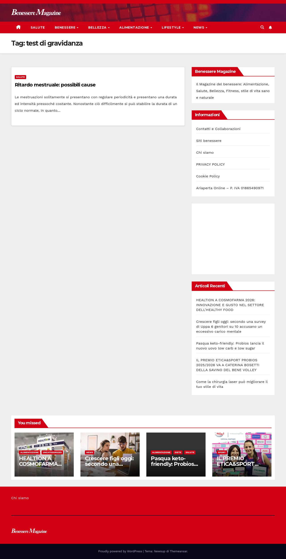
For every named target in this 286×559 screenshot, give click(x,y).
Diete (178, 452)
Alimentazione (134, 27)
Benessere (65, 27)
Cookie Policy (208, 176)
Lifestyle (172, 27)
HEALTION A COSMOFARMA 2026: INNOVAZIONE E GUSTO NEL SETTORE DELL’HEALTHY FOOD (230, 305)
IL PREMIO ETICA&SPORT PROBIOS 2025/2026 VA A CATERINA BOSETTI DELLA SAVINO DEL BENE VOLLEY (227, 365)
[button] (262, 27)
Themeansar (178, 551)
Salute (38, 27)
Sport (222, 452)
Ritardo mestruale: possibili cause (55, 85)
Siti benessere (209, 141)
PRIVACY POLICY (210, 164)
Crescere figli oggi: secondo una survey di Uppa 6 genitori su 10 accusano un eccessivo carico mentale (231, 326)
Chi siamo (205, 152)
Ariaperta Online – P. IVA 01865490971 (230, 188)
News (199, 27)
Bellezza (98, 27)
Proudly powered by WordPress (120, 551)
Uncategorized (52, 452)
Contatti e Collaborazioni (218, 129)
